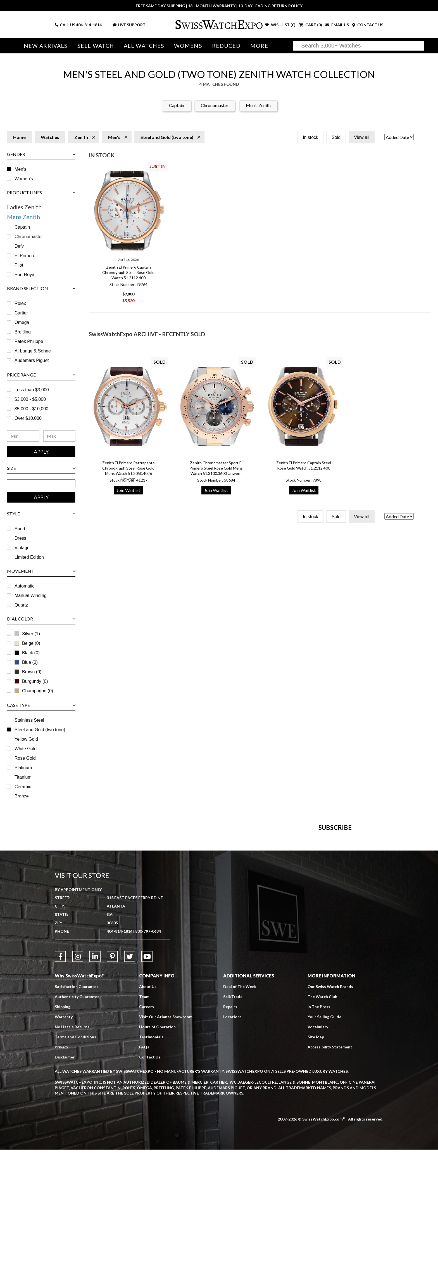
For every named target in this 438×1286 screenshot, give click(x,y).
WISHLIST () (280, 24)
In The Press (319, 1143)
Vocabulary (318, 1163)
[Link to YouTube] (147, 1092)
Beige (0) (27, 643)
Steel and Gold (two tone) (40, 729)
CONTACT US (367, 24)
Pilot (19, 265)
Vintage (22, 547)
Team (144, 1133)
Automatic (24, 586)
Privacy (61, 1183)
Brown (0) (31, 671)
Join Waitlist (128, 490)
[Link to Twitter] (129, 1092)
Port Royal (25, 274)
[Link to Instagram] (77, 1092)
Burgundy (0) (31, 681)
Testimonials (151, 1173)
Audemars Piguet (32, 360)
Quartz (21, 605)
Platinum (23, 767)
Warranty (64, 1153)
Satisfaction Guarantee (77, 1123)
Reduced (226, 45)
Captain (176, 105)
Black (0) (27, 652)
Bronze (22, 796)
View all (361, 137)
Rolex (20, 303)
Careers (146, 1143)
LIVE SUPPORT (129, 24)
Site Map (316, 1173)
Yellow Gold (26, 739)
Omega (22, 322)
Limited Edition (29, 557)
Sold (336, 137)
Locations (232, 1153)
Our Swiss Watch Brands (330, 1123)
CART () (310, 24)
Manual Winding (31, 595)
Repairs (230, 1143)
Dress (20, 538)
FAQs (144, 1183)
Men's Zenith (258, 105)
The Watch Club (322, 1133)
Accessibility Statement (330, 1183)
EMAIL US (337, 24)
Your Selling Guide (324, 1153)
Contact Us (149, 1193)
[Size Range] (41, 483)
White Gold (26, 748)
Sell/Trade (232, 1133)
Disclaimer (65, 1193)
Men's (20, 169)
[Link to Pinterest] (112, 1092)
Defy (19, 246)
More (259, 45)
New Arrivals (46, 45)
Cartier (21, 313)
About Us (147, 1123)
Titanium (23, 777)
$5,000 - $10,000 (31, 408)
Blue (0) (26, 662)
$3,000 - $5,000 (30, 399)
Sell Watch (95, 45)
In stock (310, 137)
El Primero (25, 255)
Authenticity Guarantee (77, 1133)
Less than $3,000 (32, 389)
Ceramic (23, 786)
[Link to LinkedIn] (95, 1092)
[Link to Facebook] (60, 1092)
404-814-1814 (89, 24)
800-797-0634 (148, 1067)
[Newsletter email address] (251, 928)
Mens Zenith (23, 216)
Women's (24, 178)
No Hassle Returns (72, 1163)
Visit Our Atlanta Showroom (165, 1153)
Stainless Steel (29, 720)
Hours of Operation (157, 1163)
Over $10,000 (28, 418)
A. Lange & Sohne (33, 351)
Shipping (62, 1143)
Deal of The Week (239, 1123)
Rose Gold (25, 758)
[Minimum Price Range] (23, 436)
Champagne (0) (34, 690)
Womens (188, 45)
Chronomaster (214, 105)
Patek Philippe (29, 341)
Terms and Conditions (75, 1173)
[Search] (358, 46)
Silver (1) (31, 633)
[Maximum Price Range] (59, 436)
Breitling (23, 332)
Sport (20, 528)
